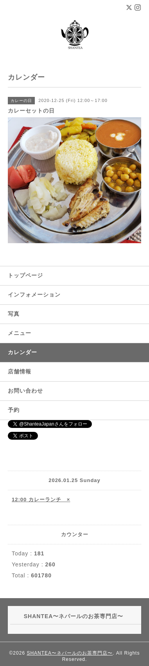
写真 (14, 314)
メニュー (19, 333)
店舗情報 (19, 371)
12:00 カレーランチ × (41, 499)
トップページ (25, 275)
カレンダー (22, 352)
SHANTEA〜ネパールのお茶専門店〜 (70, 653)
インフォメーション (34, 294)
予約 (14, 410)
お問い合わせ (25, 391)
